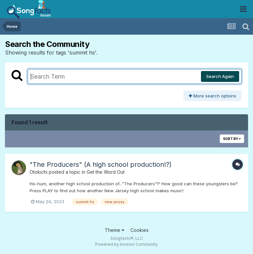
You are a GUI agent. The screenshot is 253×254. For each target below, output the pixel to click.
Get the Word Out (106, 172)
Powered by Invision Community (126, 244)
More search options (212, 95)
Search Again (220, 76)
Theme (114, 230)
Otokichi (38, 172)
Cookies (139, 230)
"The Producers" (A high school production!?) (101, 164)
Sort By (232, 139)
